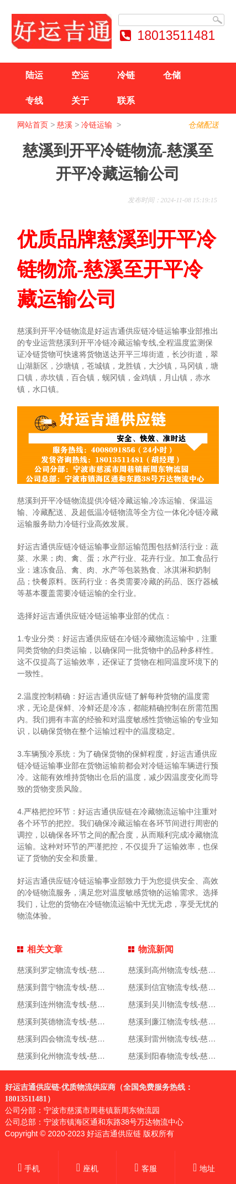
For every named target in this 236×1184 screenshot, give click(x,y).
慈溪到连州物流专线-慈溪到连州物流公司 (88, 1004)
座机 (87, 1168)
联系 (126, 100)
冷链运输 (97, 124)
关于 (80, 100)
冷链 (126, 75)
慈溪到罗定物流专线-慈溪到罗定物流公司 (88, 970)
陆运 (34, 75)
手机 (29, 1168)
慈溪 (64, 124)
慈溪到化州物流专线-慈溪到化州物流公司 (88, 1056)
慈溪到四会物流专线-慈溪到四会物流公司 (88, 1038)
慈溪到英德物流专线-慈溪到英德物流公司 (88, 1021)
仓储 (172, 75)
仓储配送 (203, 124)
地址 (204, 1168)
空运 (80, 75)
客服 (145, 1168)
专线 (34, 100)
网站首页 (32, 124)
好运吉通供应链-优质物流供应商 (60, 1087)
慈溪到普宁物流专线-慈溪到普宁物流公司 (88, 987)
